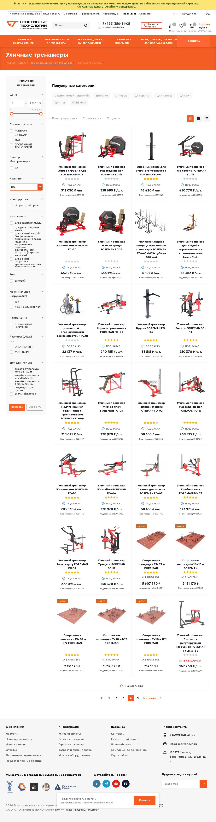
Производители (90, 13)
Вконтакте (97, 784)
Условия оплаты (69, 733)
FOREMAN (79, 102)
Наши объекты (52, 13)
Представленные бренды (24, 760)
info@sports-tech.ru (113, 27)
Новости (12, 733)
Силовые (121, 95)
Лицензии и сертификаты (24, 755)
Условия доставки (71, 739)
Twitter (126, 784)
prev (102, 698)
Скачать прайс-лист (125, 739)
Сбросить (35, 406)
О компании (71, 13)
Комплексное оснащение (25, 13)
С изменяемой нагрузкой (72, 95)
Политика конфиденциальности (78, 808)
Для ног (60, 102)
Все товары (149, 697)
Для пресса (164, 95)
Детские (102, 95)
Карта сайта (119, 755)
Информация (111, 13)
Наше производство (20, 739)
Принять (144, 800)
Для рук (184, 95)
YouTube (116, 784)
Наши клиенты (16, 744)
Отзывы (11, 750)
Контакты (145, 13)
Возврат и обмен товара (75, 750)
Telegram (106, 784)
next (161, 698)
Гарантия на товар (71, 744)
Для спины (141, 95)
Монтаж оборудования (74, 755)
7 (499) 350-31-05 (115, 24)
